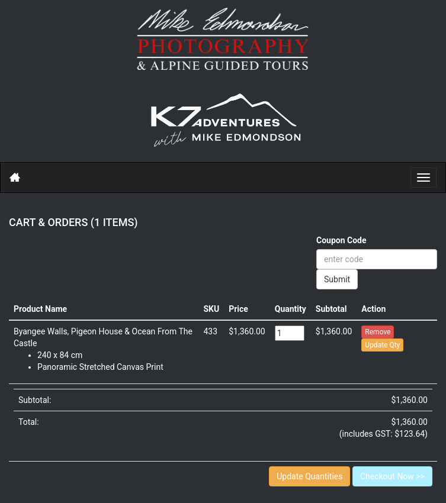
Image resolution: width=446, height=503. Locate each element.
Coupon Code (341, 240)
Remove (377, 332)
